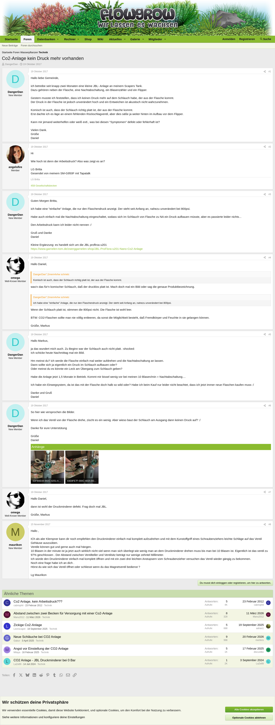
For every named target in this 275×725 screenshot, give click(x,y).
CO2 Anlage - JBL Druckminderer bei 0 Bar (44, 660)
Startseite (11, 39)
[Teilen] (264, 71)
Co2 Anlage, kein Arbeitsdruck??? (38, 601)
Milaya (17, 652)
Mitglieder (155, 39)
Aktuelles (115, 39)
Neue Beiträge (10, 45)
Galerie (135, 39)
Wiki (100, 39)
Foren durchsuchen (31, 45)
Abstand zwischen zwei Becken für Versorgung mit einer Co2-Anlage (63, 613)
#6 (270, 405)
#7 (270, 492)
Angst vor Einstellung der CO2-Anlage (41, 648)
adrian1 (260, 628)
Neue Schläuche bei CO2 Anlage (37, 637)
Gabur (17, 640)
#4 (270, 257)
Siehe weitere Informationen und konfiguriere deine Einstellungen (43, 717)
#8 (270, 524)
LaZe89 (17, 664)
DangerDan (11, 64)
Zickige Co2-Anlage (28, 625)
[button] (47, 39)
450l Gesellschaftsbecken (44, 185)
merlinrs (260, 640)
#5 (270, 334)
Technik (48, 605)
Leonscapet (19, 629)
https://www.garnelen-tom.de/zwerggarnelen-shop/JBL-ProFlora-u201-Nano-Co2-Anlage (87, 248)
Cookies (41, 710)
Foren (27, 39)
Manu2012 (19, 617)
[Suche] (265, 39)
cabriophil (18, 605)
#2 (270, 146)
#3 (270, 194)
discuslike (259, 652)
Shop (88, 39)
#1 (270, 71)
